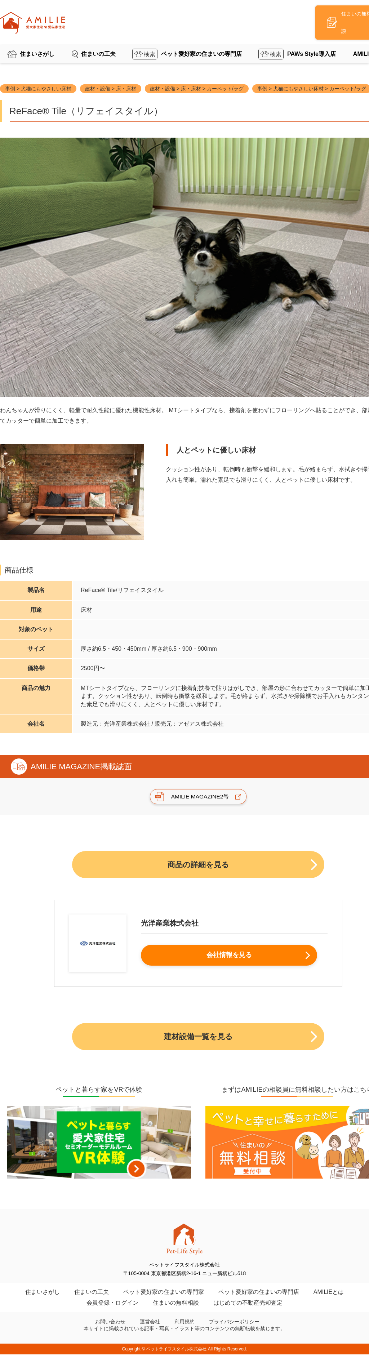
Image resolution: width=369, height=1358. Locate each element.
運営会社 (150, 1325)
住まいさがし (37, 41)
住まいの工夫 (98, 41)
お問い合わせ (110, 1325)
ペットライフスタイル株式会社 (176, 1352)
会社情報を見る (227, 957)
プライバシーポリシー (234, 1325)
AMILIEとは (329, 1295)
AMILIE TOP (40, 55)
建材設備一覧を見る (198, 1038)
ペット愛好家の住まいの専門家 (163, 1295)
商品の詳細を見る (198, 865)
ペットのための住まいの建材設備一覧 (104, 55)
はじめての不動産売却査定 (248, 1306)
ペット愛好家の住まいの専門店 (201, 41)
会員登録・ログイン (112, 1306)
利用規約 (184, 1325)
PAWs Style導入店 (311, 41)
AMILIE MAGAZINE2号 (200, 796)
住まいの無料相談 (176, 1306)
